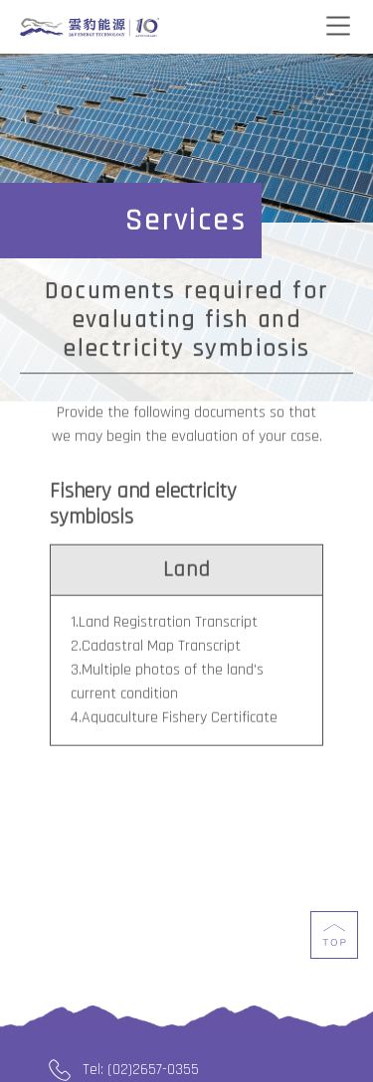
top (334, 951)
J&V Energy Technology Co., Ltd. (89, 28)
